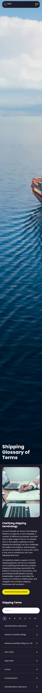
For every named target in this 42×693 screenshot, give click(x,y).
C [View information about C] (14, 618)
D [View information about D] (20, 618)
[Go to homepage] (7, 4)
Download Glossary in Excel (16, 592)
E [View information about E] (25, 618)
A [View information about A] (4, 618)
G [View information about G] (35, 618)
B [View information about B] (9, 618)
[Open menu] (34, 4)
